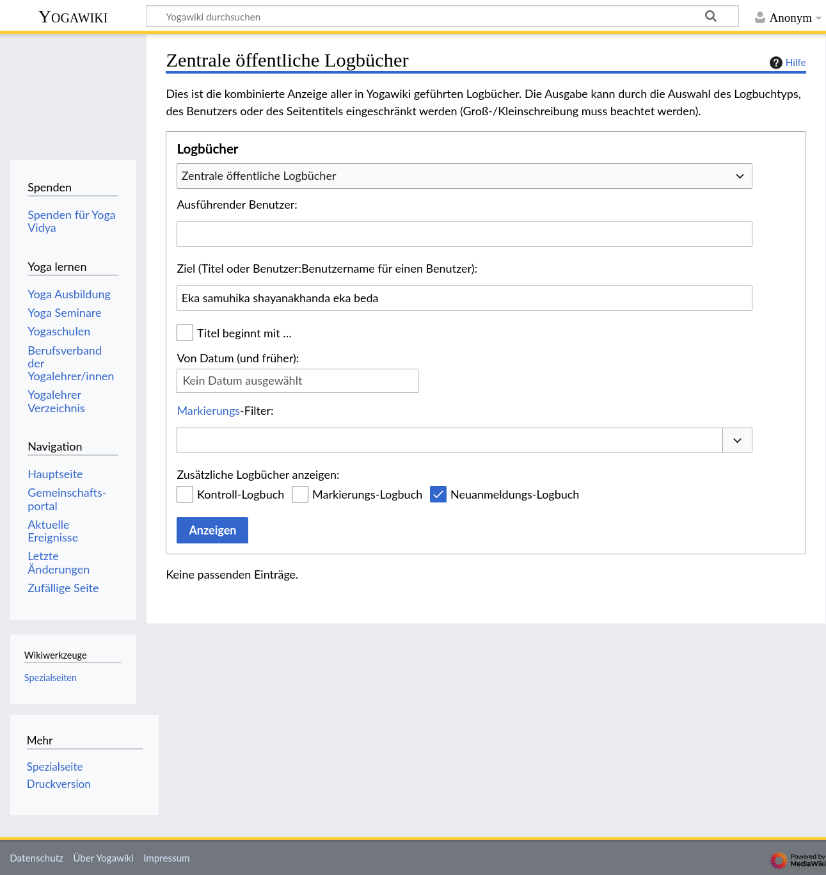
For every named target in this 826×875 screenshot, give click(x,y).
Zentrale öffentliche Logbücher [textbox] (259, 175)
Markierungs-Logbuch (367, 494)
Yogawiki (73, 16)
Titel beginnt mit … (244, 333)
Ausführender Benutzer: (237, 204)
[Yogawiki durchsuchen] (442, 16)
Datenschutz (36, 857)
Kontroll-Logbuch (240, 494)
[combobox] (464, 176)
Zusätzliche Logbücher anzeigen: (258, 474)
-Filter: (225, 410)
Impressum (166, 857)
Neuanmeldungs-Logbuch (514, 494)
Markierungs (208, 410)
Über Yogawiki (103, 857)
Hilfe (786, 62)
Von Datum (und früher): (238, 358)
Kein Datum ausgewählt (242, 380)
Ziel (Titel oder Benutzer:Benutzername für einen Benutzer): (327, 268)
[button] (737, 441)
